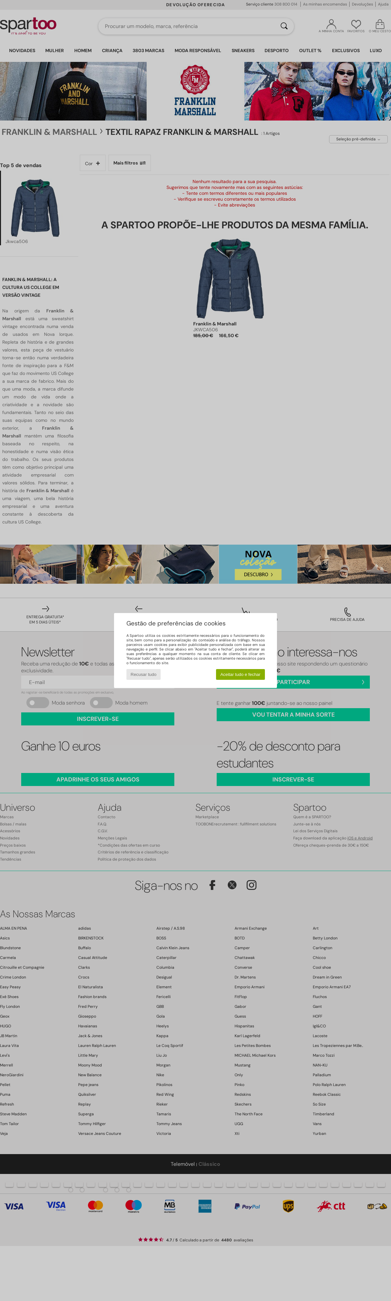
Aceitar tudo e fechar (240, 674)
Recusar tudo (143, 674)
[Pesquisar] (284, 26)
